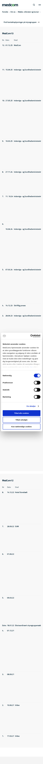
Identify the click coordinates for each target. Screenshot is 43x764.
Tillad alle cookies (21, 413)
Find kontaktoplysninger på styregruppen (20, 22)
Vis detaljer (31, 406)
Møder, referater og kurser (28, 12)
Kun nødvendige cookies (21, 426)
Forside (5, 12)
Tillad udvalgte (21, 420)
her (31, 367)
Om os (12, 12)
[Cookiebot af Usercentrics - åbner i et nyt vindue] (30, 335)
